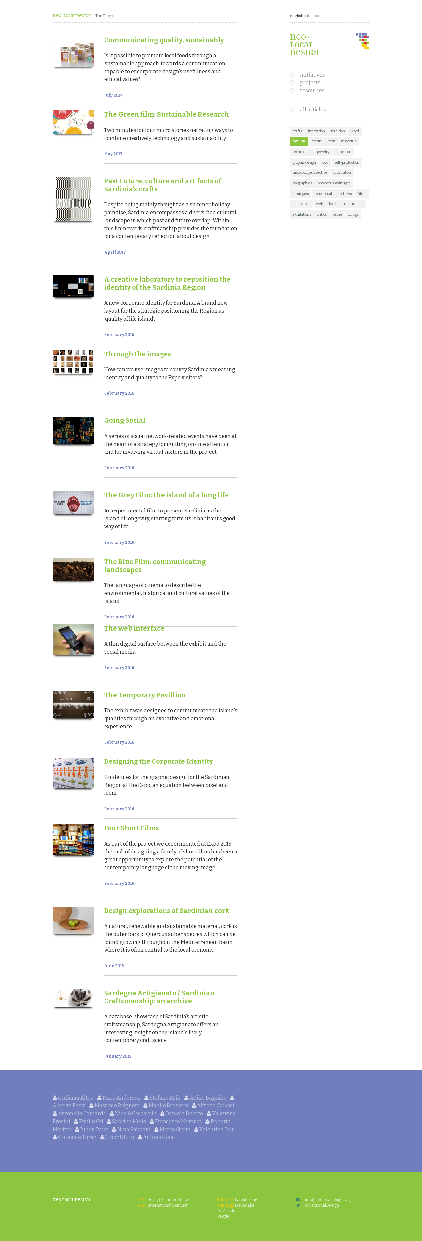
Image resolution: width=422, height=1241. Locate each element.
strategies (301, 194)
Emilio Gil (89, 1121)
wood (355, 131)
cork (331, 141)
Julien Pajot (92, 1129)
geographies (302, 183)
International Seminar (163, 1205)
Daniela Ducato (182, 1113)
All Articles (227, 1210)
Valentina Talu (214, 1129)
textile (317, 141)
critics (322, 214)
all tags (353, 214)
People (223, 1216)
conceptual (323, 194)
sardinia (299, 141)
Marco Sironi (173, 1129)
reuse (337, 214)
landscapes (301, 204)
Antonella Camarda (80, 1113)
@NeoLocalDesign (317, 1205)
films (362, 194)
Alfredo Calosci (213, 1105)
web (319, 204)
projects (310, 82)
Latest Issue (237, 1199)
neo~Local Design (72, 15)
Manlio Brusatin (166, 1105)
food (325, 162)
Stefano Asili (163, 1098)
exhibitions (302, 214)
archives (345, 194)
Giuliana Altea (74, 1098)
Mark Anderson (119, 1098)
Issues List (235, 1205)
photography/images (334, 183)
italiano (313, 16)
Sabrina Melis (127, 1121)
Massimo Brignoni (115, 1105)
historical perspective (310, 173)
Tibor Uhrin (117, 1137)
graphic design (304, 162)
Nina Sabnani (132, 1129)
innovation (316, 131)
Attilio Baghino (205, 1098)
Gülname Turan (75, 1137)
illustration (342, 173)
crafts (297, 131)
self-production (346, 162)
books (333, 204)
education (343, 152)
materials (348, 141)
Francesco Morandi (176, 1121)
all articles (313, 110)
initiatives (312, 75)
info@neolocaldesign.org (323, 1199)
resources (312, 90)
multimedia (353, 204)
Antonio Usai (156, 1137)
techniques (302, 152)
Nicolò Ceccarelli (134, 1113)
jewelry (323, 152)
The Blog (103, 16)
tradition (338, 131)
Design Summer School (164, 1199)
